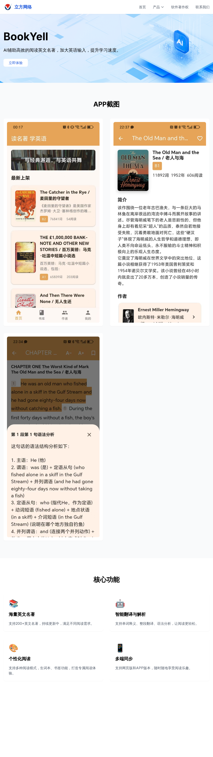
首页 (142, 7)
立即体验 (16, 63)
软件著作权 (180, 7)
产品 (158, 7)
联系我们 (203, 7)
